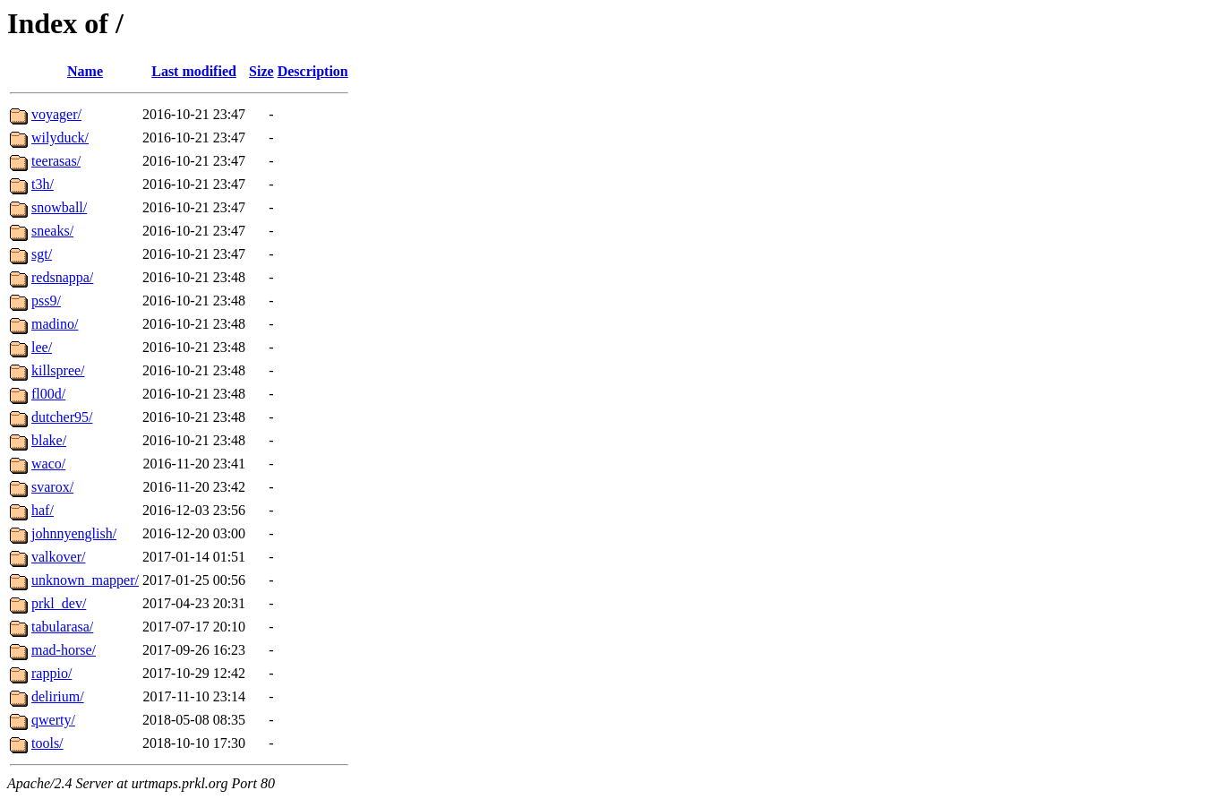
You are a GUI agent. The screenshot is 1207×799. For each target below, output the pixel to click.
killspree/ (58, 370)
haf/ (42, 510)
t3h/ (42, 184)
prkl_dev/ (58, 603)
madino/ (54, 323)
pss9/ (46, 300)
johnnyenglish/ (73, 533)
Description (313, 71)
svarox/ (52, 486)
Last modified (193, 71)
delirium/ (57, 696)
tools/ (47, 743)
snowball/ (59, 207)
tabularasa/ (62, 626)
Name (85, 71)
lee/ (41, 347)
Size (261, 71)
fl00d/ (48, 393)
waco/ (48, 463)
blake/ (48, 440)
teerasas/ (56, 160)
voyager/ (56, 114)
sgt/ (41, 254)
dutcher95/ (61, 417)
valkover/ (58, 556)
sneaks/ (52, 230)
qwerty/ (53, 719)
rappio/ (51, 673)
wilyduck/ (60, 137)
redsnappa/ (62, 277)
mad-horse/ (63, 649)
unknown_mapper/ (85, 580)
